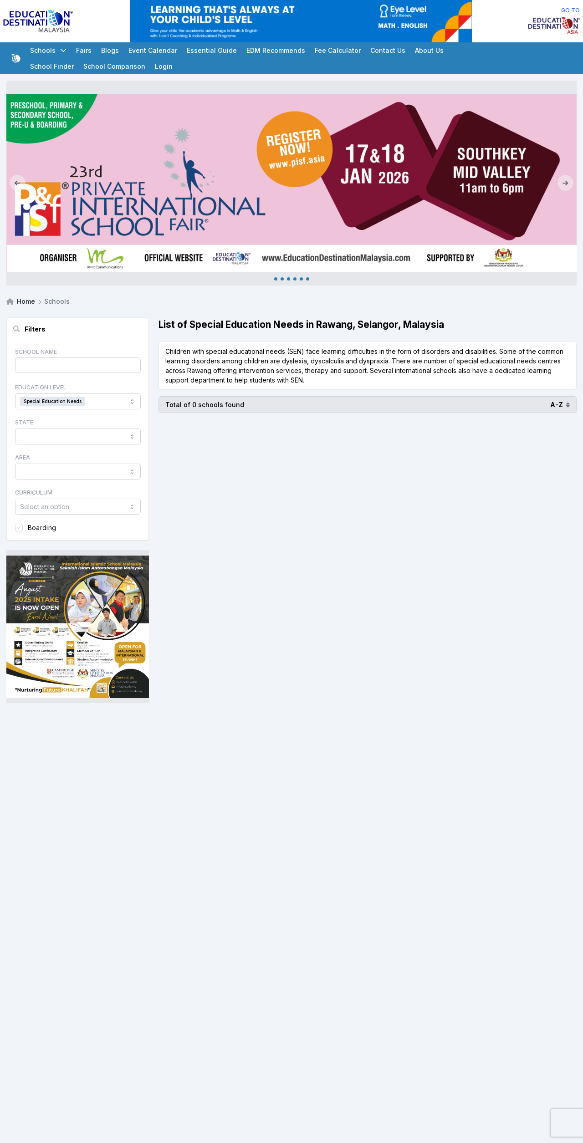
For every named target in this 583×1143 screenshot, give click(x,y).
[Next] (565, 183)
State (24, 422)
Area (22, 457)
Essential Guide (212, 50)
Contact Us (387, 50)
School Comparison (114, 66)
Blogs (110, 50)
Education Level (40, 387)
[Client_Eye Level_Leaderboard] (301, 21)
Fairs (84, 50)
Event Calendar (152, 50)
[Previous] (18, 183)
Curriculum (33, 492)
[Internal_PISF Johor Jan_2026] (291, 183)
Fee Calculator (338, 50)
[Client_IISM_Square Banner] (77, 626)
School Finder (52, 66)
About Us (429, 50)
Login (164, 66)
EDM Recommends (275, 50)
